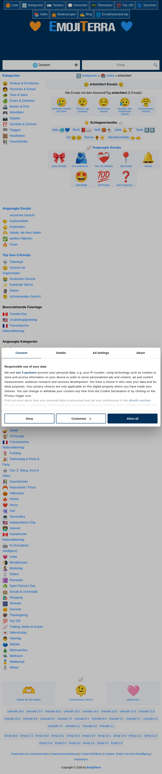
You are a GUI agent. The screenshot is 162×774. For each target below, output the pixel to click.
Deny (29, 418)
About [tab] (140, 352)
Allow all (132, 418)
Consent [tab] (21, 352)
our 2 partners (26, 372)
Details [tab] (61, 352)
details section (140, 400)
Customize (81, 418)
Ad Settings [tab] (101, 352)
